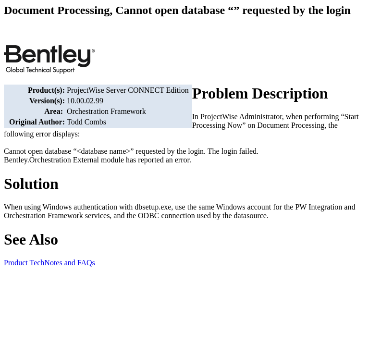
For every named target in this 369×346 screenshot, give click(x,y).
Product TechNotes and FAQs (49, 263)
